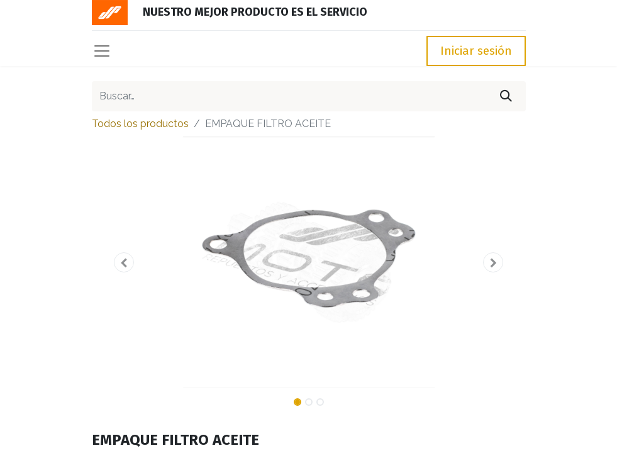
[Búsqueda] (506, 96)
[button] (124, 262)
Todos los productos (140, 124)
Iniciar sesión (476, 50)
